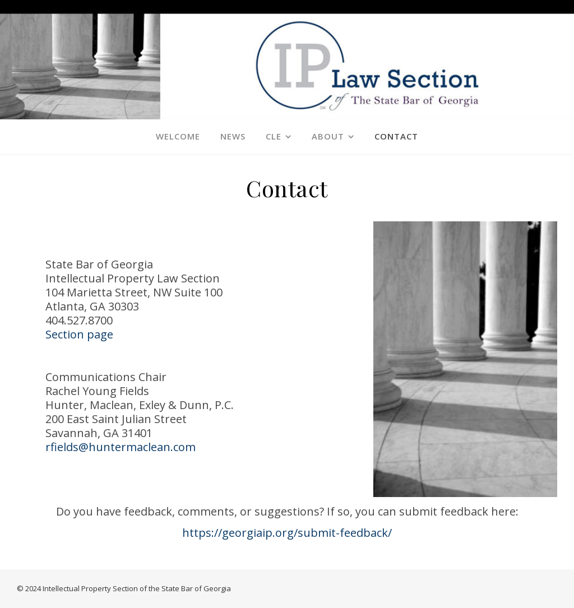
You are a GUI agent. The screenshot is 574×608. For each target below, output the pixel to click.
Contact (396, 136)
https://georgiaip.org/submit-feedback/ (287, 532)
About (328, 136)
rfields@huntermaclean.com (120, 446)
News (233, 136)
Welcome (178, 136)
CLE (273, 136)
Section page (79, 334)
